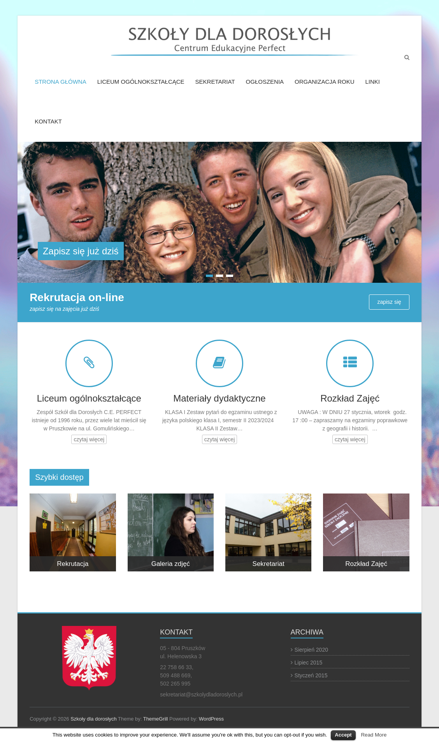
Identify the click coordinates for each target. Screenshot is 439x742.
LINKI (372, 81)
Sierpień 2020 (311, 650)
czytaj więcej (89, 439)
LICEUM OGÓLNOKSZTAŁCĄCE (140, 81)
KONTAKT (48, 121)
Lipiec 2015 (309, 662)
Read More (373, 735)
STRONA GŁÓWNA (60, 81)
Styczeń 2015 (311, 675)
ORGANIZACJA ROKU (324, 81)
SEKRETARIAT (215, 81)
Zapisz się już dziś (81, 251)
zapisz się (389, 302)
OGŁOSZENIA (265, 81)
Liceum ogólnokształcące (89, 398)
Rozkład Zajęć (349, 398)
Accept (343, 735)
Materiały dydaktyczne (219, 398)
